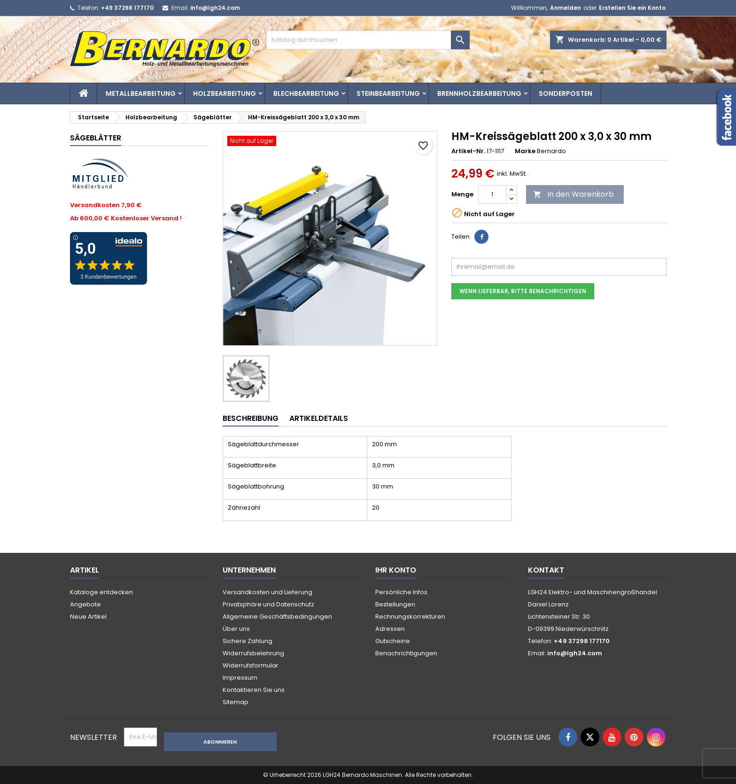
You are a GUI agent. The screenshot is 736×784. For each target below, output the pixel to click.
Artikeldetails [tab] (318, 418)
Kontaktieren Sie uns (254, 689)
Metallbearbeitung (141, 93)
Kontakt (546, 570)
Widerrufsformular (251, 665)
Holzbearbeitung (224, 93)
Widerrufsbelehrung (253, 653)
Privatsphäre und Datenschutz (268, 604)
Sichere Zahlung (247, 641)
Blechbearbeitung (306, 93)
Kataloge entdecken (101, 592)
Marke (525, 151)
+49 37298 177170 (127, 8)
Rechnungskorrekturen (410, 616)
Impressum (240, 677)
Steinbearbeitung (388, 93)
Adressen (390, 628)
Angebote (85, 604)
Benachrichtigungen (406, 653)
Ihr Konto (395, 570)
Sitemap (235, 702)
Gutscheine (392, 641)
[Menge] (492, 194)
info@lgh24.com (215, 8)
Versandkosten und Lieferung (267, 592)
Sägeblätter (95, 137)
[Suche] (368, 40)
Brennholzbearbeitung (479, 93)
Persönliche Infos (401, 592)
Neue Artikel (88, 616)
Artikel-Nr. (468, 151)
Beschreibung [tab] (251, 418)
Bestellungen (395, 604)
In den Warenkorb (573, 194)
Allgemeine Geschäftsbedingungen (277, 616)
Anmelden (565, 8)
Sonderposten (565, 93)
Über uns (236, 628)
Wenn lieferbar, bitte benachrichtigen (522, 291)
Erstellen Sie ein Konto (632, 8)
